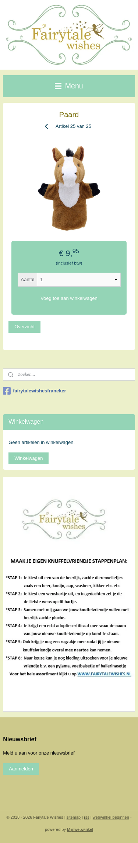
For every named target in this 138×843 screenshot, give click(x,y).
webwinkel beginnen (111, 817)
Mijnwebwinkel (80, 829)
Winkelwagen (28, 458)
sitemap (74, 817)
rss (86, 817)
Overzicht (24, 326)
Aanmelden (21, 769)
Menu (69, 86)
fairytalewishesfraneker (34, 390)
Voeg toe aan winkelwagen (69, 298)
